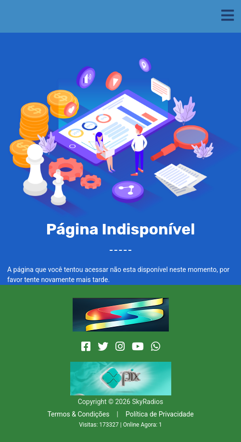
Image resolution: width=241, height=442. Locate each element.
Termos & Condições (78, 414)
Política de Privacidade (160, 414)
